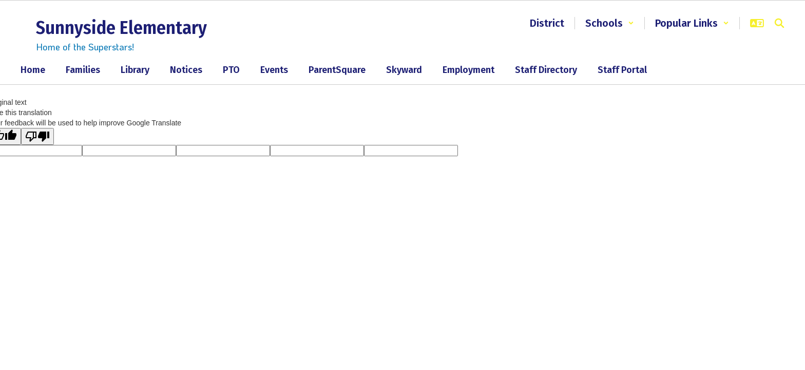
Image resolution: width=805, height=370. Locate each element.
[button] (609, 23)
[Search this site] (779, 23)
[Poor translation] (37, 136)
